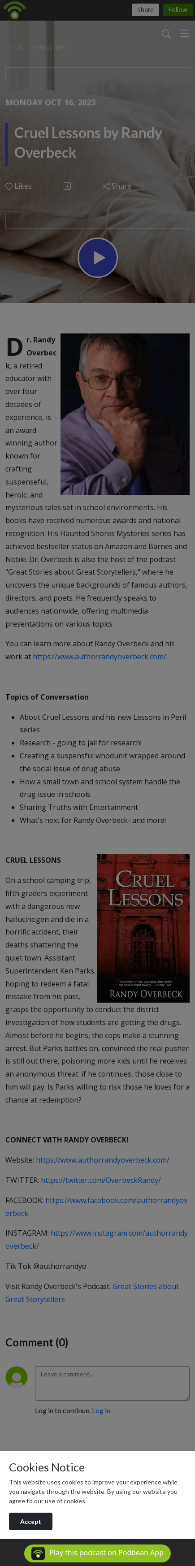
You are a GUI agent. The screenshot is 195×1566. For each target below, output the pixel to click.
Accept (30, 1521)
